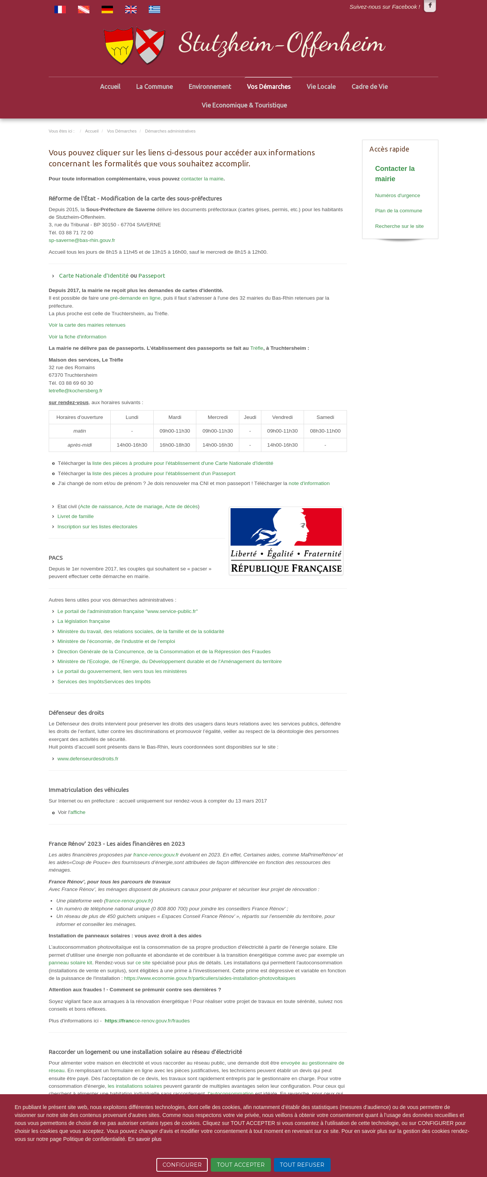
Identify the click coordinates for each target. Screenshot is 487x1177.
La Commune (154, 86)
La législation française (83, 621)
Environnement (210, 86)
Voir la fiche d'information (77, 337)
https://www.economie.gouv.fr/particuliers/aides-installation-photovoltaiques (210, 978)
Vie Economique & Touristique (244, 105)
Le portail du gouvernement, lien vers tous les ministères (122, 671)
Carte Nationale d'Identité (94, 275)
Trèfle (256, 348)
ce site (142, 962)
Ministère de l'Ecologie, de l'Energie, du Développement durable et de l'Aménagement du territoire (169, 661)
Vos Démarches (269, 86)
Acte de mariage (143, 506)
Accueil (110, 86)
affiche (78, 812)
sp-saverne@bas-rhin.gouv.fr (82, 240)
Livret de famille (75, 516)
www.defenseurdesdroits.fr (87, 758)
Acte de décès (181, 506)
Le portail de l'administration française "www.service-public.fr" (127, 611)
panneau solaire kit (70, 962)
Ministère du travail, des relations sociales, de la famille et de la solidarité (140, 631)
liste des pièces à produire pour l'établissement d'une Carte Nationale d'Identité (183, 463)
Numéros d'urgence (397, 195)
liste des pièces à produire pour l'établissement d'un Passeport (164, 473)
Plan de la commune (398, 210)
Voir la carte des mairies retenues (87, 325)
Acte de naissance (101, 506)
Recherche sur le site (399, 226)
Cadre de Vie (370, 86)
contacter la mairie (202, 179)
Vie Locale (321, 86)
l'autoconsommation (230, 1093)
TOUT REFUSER (302, 1164)
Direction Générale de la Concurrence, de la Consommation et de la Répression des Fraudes (164, 651)
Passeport (151, 275)
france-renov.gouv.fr (156, 855)
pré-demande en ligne (135, 298)
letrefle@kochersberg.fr (76, 390)
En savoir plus (144, 1139)
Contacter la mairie (395, 174)
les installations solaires (135, 1086)
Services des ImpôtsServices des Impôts (104, 681)
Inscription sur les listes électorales (97, 526)
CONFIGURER (182, 1164)
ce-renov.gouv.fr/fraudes (147, 1021)
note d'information (309, 483)
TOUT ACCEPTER (241, 1164)
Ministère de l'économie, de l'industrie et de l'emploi (116, 641)
